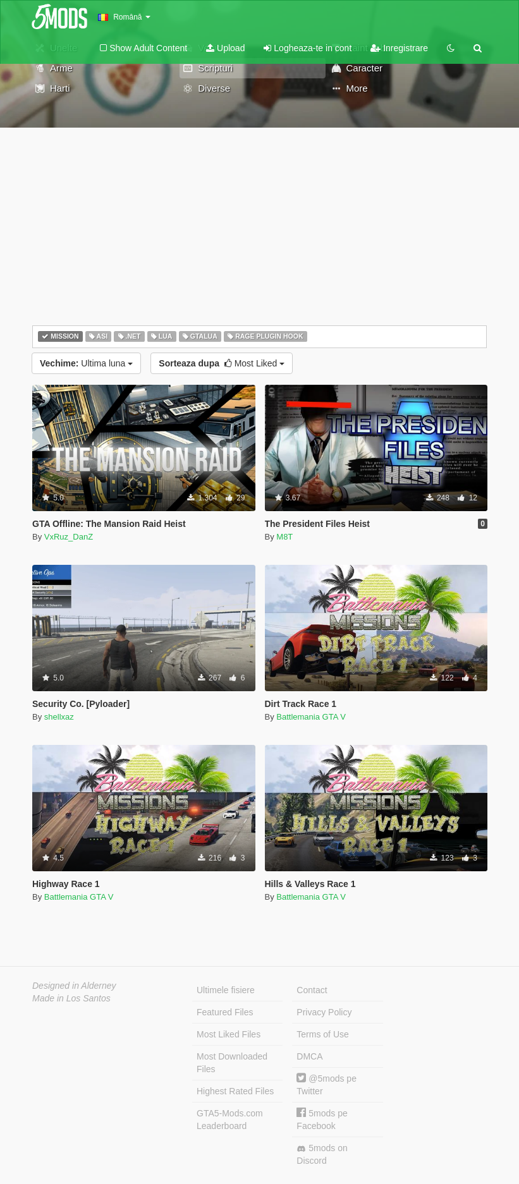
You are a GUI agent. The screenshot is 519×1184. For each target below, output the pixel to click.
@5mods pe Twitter (326, 1084)
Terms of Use (322, 1034)
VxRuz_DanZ (68, 536)
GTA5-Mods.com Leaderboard (230, 1119)
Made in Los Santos (71, 998)
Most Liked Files (228, 1034)
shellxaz (59, 717)
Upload (225, 48)
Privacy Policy (323, 1012)
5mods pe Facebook (321, 1119)
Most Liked (221, 363)
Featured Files (225, 1012)
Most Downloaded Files (232, 1062)
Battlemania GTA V (311, 717)
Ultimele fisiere (226, 990)
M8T (284, 536)
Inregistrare (399, 48)
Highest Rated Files (235, 1091)
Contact (311, 990)
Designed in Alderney (74, 986)
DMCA (309, 1056)
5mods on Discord (321, 1154)
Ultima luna (86, 363)
